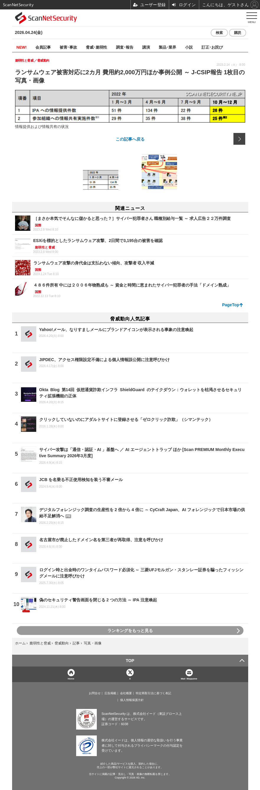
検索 (219, 33)
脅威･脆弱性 (96, 47)
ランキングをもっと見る (130, 630)
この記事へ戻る (130, 139)
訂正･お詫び (212, 47)
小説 (189, 47)
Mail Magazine (189, 678)
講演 (146, 47)
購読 (237, 33)
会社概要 (126, 693)
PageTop (230, 304)
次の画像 (239, 139)
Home (71, 678)
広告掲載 (110, 693)
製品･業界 (167, 47)
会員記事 (43, 47)
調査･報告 (124, 47)
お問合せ (95, 693)
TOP (130, 660)
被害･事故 (68, 47)
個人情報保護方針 (132, 700)
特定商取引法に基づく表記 (153, 693)
